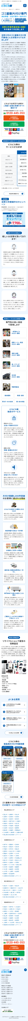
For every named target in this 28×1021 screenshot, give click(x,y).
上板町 (5, 922)
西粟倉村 (17, 830)
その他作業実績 (16, 797)
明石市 (5, 846)
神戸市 (5, 844)
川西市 (11, 855)
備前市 (5, 821)
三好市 (11, 911)
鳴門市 (11, 906)
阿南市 (5, 909)
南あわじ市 (18, 860)
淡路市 (11, 862)
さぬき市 (20, 888)
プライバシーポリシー (6, 1004)
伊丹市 (11, 849)
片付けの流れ (4, 979)
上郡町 (11, 871)
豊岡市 (5, 851)
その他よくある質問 (15, 733)
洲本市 (17, 846)
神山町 (5, 915)
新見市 (17, 819)
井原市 (17, 816)
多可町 (5, 866)
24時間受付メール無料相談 (14, 118)
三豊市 (14, 890)
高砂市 (5, 855)
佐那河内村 (12, 913)
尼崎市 (17, 844)
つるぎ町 (11, 922)
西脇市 (5, 853)
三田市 (5, 858)
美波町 (5, 918)
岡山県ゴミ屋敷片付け (7, 987)
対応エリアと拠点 (6, 985)
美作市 (11, 823)
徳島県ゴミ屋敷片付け (7, 993)
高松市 (5, 885)
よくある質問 (4, 981)
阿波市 (18, 909)
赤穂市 (18, 851)
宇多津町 (6, 892)
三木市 (17, 853)
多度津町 (6, 894)
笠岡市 (11, 816)
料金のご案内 (4, 977)
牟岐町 (17, 915)
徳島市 (5, 906)
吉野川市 (12, 909)
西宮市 (11, 846)
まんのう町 (14, 894)
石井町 (20, 913)
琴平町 (18, 892)
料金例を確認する (16, 194)
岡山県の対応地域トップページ (12, 834)
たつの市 (11, 864)
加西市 (11, 858)
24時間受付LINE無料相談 (14, 124)
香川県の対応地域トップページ (12, 897)
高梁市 (11, 819)
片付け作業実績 (5, 982)
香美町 (5, 873)
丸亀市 (11, 885)
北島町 (5, 920)
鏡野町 (17, 827)
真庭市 (5, 823)
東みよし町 (19, 922)
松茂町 (17, 918)
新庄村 (11, 827)
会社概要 (3, 1002)
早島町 (11, 825)
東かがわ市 (6, 890)
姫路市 (11, 844)
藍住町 (11, 920)
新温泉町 (12, 873)
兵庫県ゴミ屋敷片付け (7, 989)
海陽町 (11, 918)
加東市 (5, 864)
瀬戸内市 (12, 821)
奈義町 (11, 830)
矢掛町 (5, 827)
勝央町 (5, 830)
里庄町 (17, 825)
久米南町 (6, 832)
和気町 (5, 825)
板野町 (17, 920)
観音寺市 (13, 888)
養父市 (5, 860)
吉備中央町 (20, 832)
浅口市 (17, 823)
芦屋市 (5, 849)
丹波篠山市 (18, 858)
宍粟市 (17, 862)
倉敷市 (11, 814)
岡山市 (5, 814)
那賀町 (11, 915)
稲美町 (11, 866)
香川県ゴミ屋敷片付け (7, 991)
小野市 (17, 855)
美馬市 (5, 911)
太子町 (5, 871)
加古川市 (12, 851)
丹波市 (11, 860)
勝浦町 (17, 911)
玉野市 (5, 816)
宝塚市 (11, 853)
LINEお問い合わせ (6, 1000)
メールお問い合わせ (6, 998)
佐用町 (17, 871)
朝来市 (5, 862)
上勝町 (5, 913)
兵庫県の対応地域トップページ (12, 875)
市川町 (5, 869)
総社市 (5, 819)
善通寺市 (6, 888)
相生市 (17, 849)
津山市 (17, 814)
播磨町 (17, 866)
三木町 (20, 890)
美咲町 (13, 832)
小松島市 (17, 906)
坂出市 (17, 885)
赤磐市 (18, 821)
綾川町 (13, 892)
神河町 (17, 869)
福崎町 (11, 869)
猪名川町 (19, 864)
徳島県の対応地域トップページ (12, 924)
